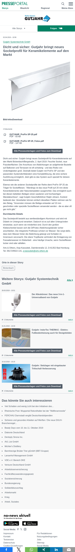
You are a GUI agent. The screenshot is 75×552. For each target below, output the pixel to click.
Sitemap (40, 543)
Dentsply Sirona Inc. (14, 437)
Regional (45, 8)
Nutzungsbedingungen (47, 536)
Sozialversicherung (13, 479)
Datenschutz (9, 543)
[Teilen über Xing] (44, 549)
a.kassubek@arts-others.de (35, 251)
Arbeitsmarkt (10, 492)
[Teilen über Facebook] (6, 549)
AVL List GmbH (11, 442)
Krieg (7, 497)
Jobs (39, 540)
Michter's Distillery (13, 446)
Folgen (56, 28)
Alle (70, 280)
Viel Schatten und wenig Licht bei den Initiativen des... (29, 406)
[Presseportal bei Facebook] (17, 529)
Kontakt (6, 536)
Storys (5, 8)
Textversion (8, 540)
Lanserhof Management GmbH (19, 455)
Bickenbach (8, 268)
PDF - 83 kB (23, 135)
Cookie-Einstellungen (13, 546)
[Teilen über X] (19, 549)
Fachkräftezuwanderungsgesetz (19, 474)
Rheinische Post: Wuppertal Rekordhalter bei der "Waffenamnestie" (35, 411)
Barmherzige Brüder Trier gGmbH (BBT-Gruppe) (27, 451)
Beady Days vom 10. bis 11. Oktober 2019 (24, 428)
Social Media (43, 546)
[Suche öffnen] (63, 4)
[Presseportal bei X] (20, 529)
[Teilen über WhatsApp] (31, 549)
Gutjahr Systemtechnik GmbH (16, 42)
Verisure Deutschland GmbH (18, 465)
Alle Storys (18, 28)
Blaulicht (24, 8)
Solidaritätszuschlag (14, 488)
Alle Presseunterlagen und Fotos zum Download (37, 151)
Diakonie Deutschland (15, 432)
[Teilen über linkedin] (56, 549)
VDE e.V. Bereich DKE (15, 460)
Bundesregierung (12, 483)
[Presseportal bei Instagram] (24, 529)
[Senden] (69, 549)
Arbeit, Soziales (12, 502)
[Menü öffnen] (70, 4)
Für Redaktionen (44, 533)
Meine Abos (67, 8)
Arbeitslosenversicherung (16, 469)
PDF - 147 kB (26, 142)
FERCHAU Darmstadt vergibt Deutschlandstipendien (29, 415)
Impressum (8, 533)
